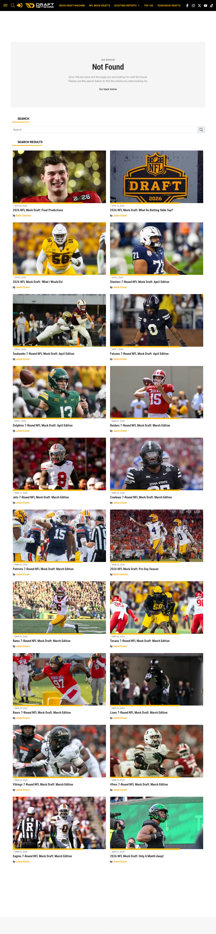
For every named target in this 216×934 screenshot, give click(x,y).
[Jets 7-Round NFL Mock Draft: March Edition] (59, 473)
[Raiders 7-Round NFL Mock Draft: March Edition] (156, 401)
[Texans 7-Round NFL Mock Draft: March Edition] (156, 616)
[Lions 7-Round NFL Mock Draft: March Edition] (156, 688)
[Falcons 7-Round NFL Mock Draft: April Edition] (156, 329)
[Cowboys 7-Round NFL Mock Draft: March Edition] (156, 473)
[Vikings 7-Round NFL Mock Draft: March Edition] (59, 760)
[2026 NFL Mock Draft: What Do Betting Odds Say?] (156, 186)
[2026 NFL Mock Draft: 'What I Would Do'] (59, 257)
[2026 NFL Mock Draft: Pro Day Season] (156, 545)
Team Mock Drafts (168, 5)
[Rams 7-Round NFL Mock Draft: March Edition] (59, 616)
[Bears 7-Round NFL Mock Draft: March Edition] (59, 688)
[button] (5, 5)
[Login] (19, 5)
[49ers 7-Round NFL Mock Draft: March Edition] (156, 760)
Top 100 (148, 5)
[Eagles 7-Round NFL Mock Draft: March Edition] (59, 832)
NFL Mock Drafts (99, 5)
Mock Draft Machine (72, 5)
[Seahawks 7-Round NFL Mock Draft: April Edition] (59, 329)
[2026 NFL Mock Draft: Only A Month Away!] (156, 832)
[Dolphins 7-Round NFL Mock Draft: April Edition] (59, 401)
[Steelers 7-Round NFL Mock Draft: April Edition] (156, 257)
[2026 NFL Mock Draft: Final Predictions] (59, 186)
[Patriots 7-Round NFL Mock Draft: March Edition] (59, 545)
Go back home (108, 89)
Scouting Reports (127, 5)
